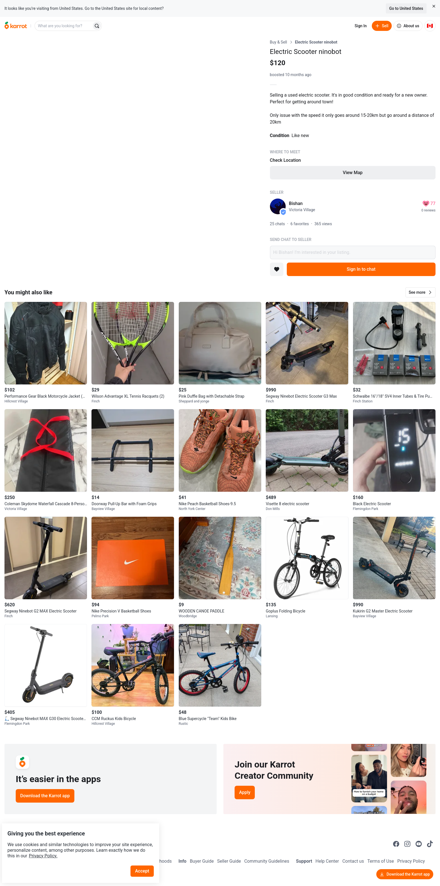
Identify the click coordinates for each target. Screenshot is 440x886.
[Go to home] (15, 26)
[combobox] (64, 26)
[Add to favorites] (276, 269)
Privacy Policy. (76, 842)
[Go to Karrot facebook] (396, 844)
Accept (146, 857)
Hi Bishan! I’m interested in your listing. (353, 252)
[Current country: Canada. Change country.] (430, 25)
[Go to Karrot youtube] (418, 844)
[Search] (97, 26)
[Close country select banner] (434, 6)
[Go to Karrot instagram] (407, 844)
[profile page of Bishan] (278, 206)
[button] (420, 292)
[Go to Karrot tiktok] (430, 844)
